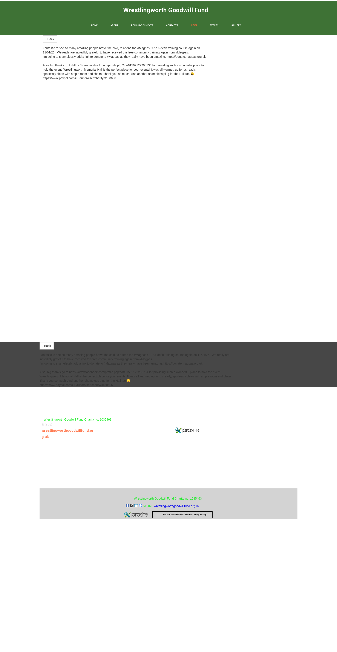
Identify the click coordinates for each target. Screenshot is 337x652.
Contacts (172, 25)
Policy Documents (142, 25)
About (114, 25)
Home (94, 25)
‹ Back (50, 39)
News (194, 25)
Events (214, 25)
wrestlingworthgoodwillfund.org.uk (176, 506)
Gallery (236, 25)
